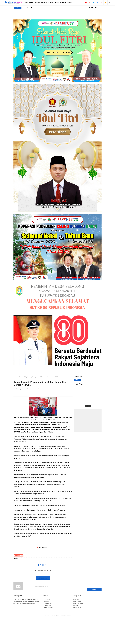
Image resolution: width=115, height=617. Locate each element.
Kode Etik (46, 600)
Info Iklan (76, 605)
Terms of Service (48, 607)
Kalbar (76, 379)
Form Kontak (77, 600)
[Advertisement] (88, 420)
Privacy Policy (48, 605)
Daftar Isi (76, 598)
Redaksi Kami (77, 607)
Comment (48, 389)
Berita (41, 389)
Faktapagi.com (57, 614)
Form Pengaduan (78, 602)
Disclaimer (47, 598)
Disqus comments (43, 578)
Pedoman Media (48, 602)
